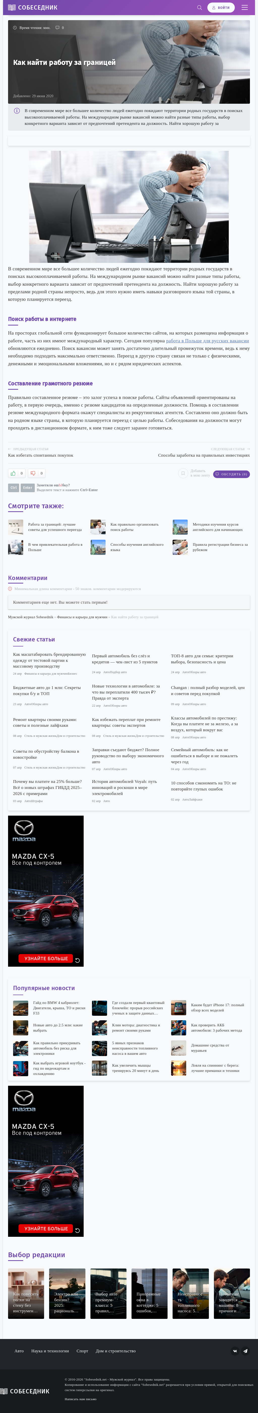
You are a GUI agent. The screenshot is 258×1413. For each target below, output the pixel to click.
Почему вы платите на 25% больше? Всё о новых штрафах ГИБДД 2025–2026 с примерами (47, 787)
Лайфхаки (196, 799)
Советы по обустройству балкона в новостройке (46, 753)
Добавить (192, 473)
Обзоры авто (197, 671)
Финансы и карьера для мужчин (82, 617)
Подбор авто (118, 671)
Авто (106, 671)
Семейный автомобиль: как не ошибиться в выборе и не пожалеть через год (204, 755)
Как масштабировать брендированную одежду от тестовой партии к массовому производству (49, 659)
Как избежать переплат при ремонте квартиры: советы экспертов (126, 722)
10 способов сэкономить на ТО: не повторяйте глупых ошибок (204, 785)
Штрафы (37, 800)
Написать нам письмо (80, 1398)
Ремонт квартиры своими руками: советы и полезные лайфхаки (45, 722)
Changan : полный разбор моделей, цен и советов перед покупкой (208, 690)
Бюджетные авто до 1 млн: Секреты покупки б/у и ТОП (47, 690)
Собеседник (38, 7)
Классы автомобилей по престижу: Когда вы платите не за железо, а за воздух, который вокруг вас (204, 723)
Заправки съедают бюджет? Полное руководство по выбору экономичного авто (128, 755)
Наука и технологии (50, 1350)
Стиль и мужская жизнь (40, 735)
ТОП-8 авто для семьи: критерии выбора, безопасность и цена (202, 658)
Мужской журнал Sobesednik (30, 617)
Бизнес (72, 673)
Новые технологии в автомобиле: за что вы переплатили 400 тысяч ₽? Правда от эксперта (126, 691)
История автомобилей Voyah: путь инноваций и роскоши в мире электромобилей (124, 787)
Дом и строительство (71, 735)
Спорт (82, 1350)
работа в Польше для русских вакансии (207, 340)
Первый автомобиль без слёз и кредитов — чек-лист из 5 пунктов (124, 658)
